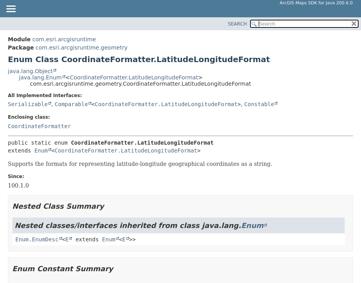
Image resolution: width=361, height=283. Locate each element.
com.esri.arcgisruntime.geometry (81, 47)
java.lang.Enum (40, 77)
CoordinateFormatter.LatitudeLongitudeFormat (134, 77)
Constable (259, 104)
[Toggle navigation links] (10, 9)
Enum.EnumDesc (37, 239)
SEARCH (237, 24)
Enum (41, 150)
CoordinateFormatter (39, 126)
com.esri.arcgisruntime (64, 39)
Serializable (28, 104)
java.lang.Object (30, 71)
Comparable (71, 104)
